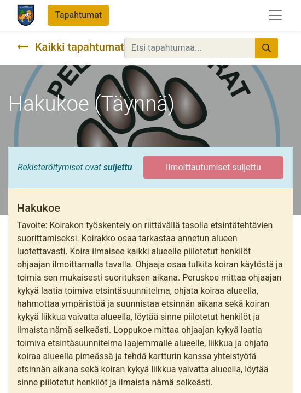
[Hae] (266, 48)
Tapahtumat (78, 15)
